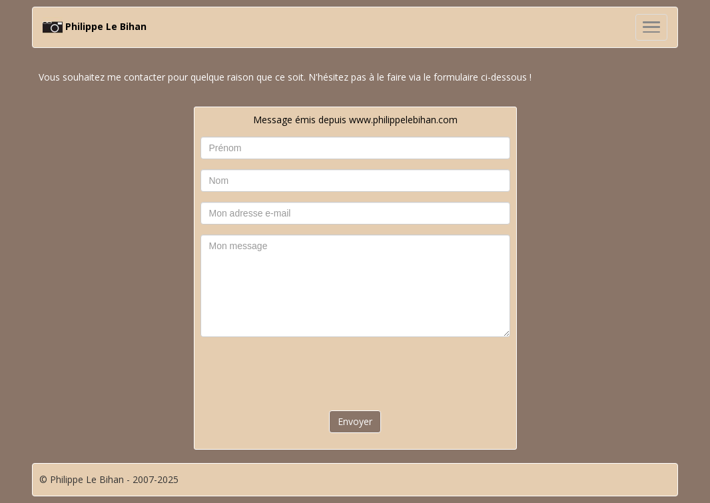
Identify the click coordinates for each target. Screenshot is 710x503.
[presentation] (355, 373)
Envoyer (355, 421)
